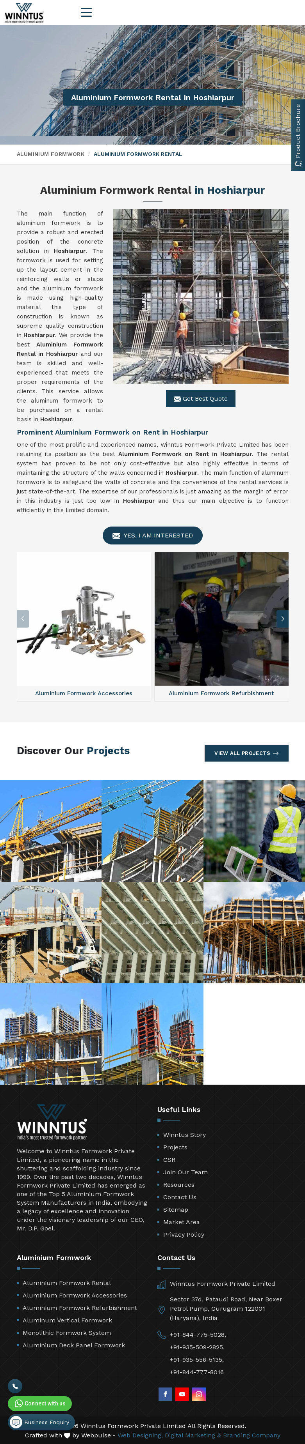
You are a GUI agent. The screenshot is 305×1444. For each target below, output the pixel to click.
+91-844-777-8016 (197, 1372)
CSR (169, 1159)
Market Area (181, 1222)
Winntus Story (184, 1134)
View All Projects (246, 753)
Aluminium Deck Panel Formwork (74, 1345)
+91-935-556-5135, (197, 1359)
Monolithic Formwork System (67, 1332)
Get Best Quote (201, 399)
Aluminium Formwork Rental (67, 1283)
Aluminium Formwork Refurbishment (80, 1307)
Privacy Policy (183, 1234)
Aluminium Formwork (50, 154)
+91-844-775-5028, (198, 1334)
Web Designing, (140, 1435)
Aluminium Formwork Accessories (75, 1295)
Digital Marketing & (193, 1435)
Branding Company (251, 1435)
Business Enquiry (39, 1422)
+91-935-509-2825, (197, 1347)
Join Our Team (185, 1172)
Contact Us (179, 1197)
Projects (175, 1147)
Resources (178, 1184)
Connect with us (39, 1403)
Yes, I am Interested (152, 536)
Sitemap (175, 1209)
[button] (282, 618)
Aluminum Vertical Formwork (67, 1320)
